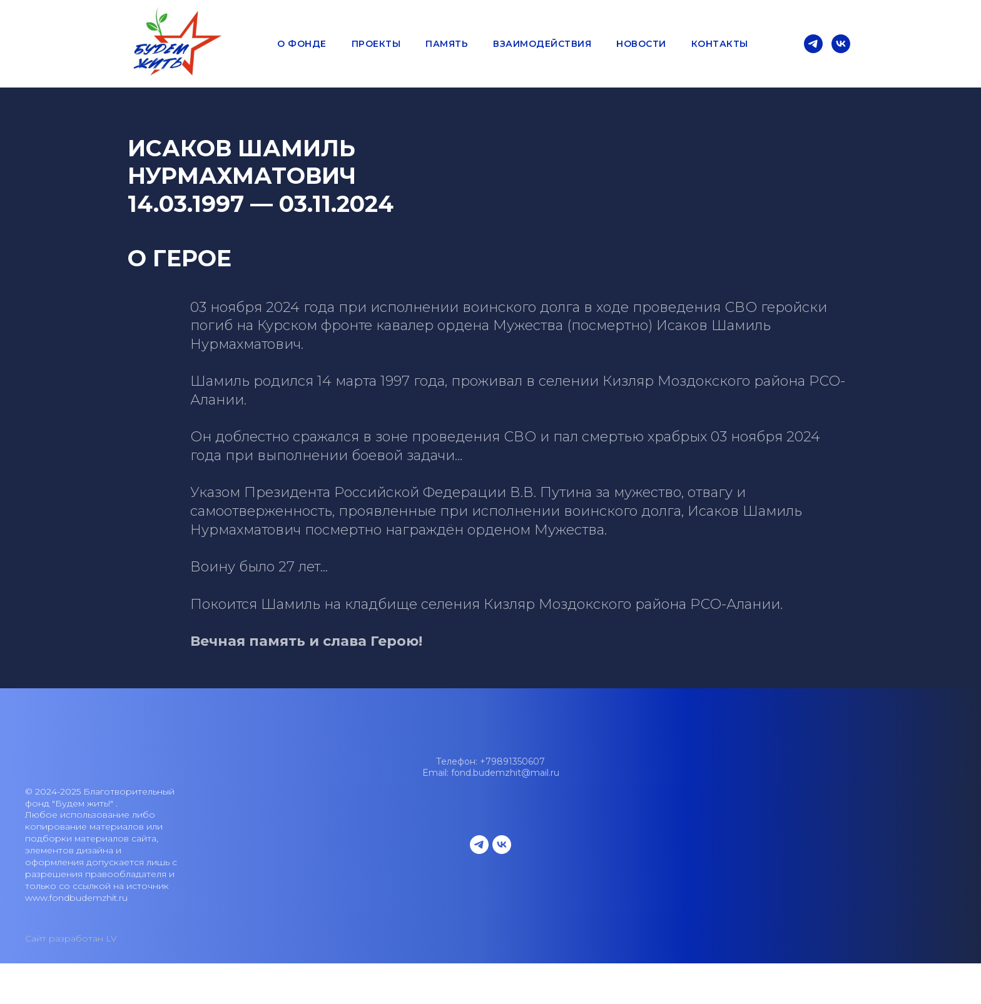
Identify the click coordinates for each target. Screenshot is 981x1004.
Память (446, 43)
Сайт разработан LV (71, 938)
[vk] (840, 43)
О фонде (302, 43)
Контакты (719, 43)
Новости (641, 43)
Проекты (376, 43)
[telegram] (813, 43)
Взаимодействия (542, 43)
